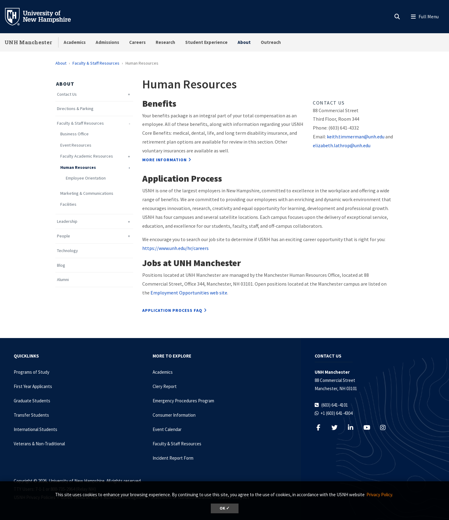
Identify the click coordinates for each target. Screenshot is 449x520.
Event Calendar (167, 429)
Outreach (271, 42)
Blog (61, 265)
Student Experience (206, 42)
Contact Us (67, 94)
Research (165, 42)
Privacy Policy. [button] (379, 494)
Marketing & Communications (86, 193)
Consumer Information (174, 415)
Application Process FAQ (172, 310)
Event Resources (75, 145)
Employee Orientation (86, 178)
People (63, 236)
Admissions (107, 42)
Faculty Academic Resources (86, 156)
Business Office (74, 134)
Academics (75, 42)
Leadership (67, 221)
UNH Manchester (28, 42)
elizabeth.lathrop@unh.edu (341, 145)
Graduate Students (32, 401)
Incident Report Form (173, 458)
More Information (164, 159)
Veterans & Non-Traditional (39, 444)
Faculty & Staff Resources (95, 63)
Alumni (63, 279)
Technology (67, 250)
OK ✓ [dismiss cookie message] (225, 508)
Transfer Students (31, 415)
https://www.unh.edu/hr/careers (175, 248)
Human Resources (78, 167)
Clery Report (165, 386)
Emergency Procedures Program (183, 401)
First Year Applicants (33, 386)
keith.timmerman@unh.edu (355, 137)
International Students (35, 429)
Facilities (68, 204)
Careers (137, 42)
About (244, 42)
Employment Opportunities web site (188, 293)
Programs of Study (31, 372)
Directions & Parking (75, 108)
